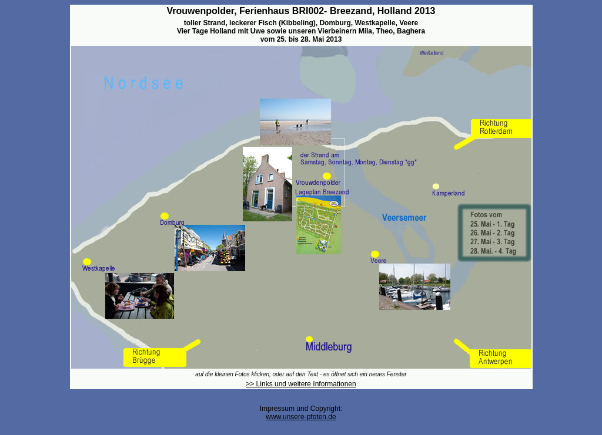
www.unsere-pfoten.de (301, 417)
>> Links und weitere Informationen (301, 384)
